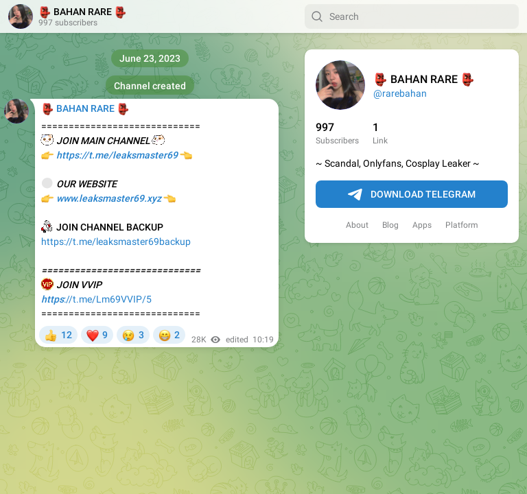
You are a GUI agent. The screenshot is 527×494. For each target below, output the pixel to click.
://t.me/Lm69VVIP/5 (96, 299)
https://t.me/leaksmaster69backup (116, 241)
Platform (461, 225)
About (357, 225)
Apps (422, 225)
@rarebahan (400, 93)
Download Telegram (412, 195)
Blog (390, 225)
